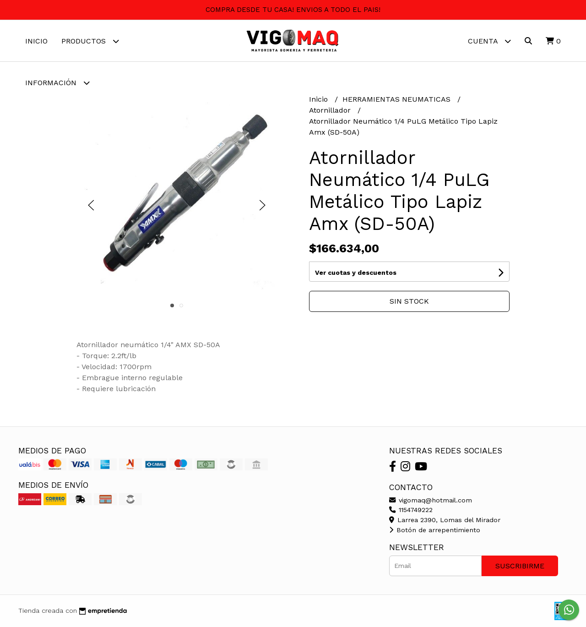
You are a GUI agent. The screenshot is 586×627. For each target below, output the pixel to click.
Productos (90, 41)
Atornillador (331, 110)
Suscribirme (519, 566)
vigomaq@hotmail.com (430, 500)
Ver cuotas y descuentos (355, 272)
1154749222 (411, 509)
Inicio (36, 41)
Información (57, 83)
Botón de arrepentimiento (434, 530)
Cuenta (489, 41)
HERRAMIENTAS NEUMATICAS (397, 99)
